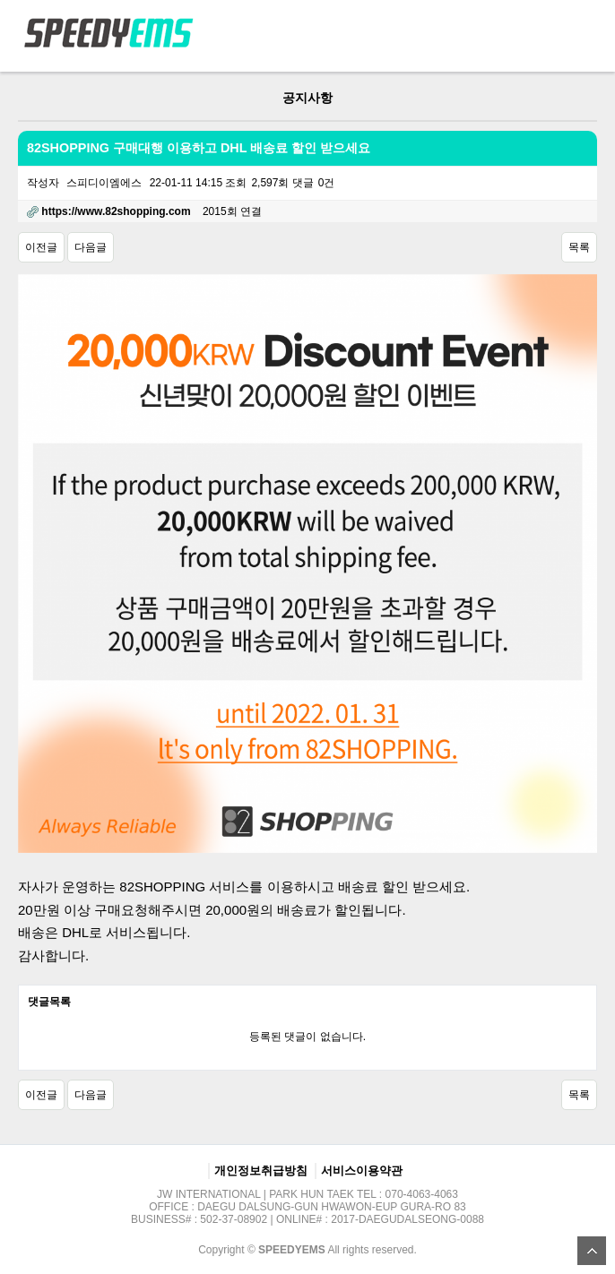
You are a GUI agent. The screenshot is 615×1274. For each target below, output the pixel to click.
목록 (579, 247)
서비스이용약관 (362, 1170)
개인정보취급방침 (261, 1170)
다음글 (90, 247)
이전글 (41, 247)
